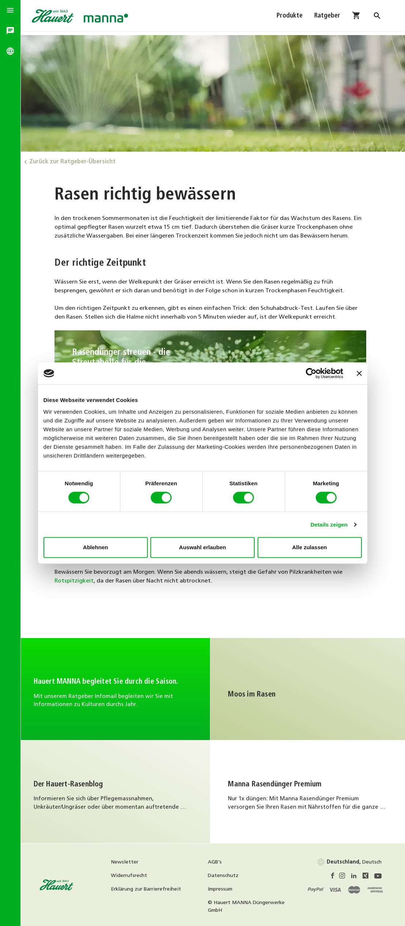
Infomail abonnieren (116, 688)
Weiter (309, 688)
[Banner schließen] (359, 373)
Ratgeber (327, 17)
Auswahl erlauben (202, 547)
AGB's (217, 861)
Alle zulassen (309, 547)
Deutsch (349, 861)
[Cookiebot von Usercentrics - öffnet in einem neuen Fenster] (311, 373)
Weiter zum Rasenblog (116, 790)
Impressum (222, 888)
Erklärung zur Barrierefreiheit (150, 888)
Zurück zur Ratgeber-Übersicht (77, 160)
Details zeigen (329, 524)
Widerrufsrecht (133, 874)
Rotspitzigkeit (76, 579)
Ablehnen (95, 547)
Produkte (290, 17)
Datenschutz (225, 874)
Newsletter (128, 861)
